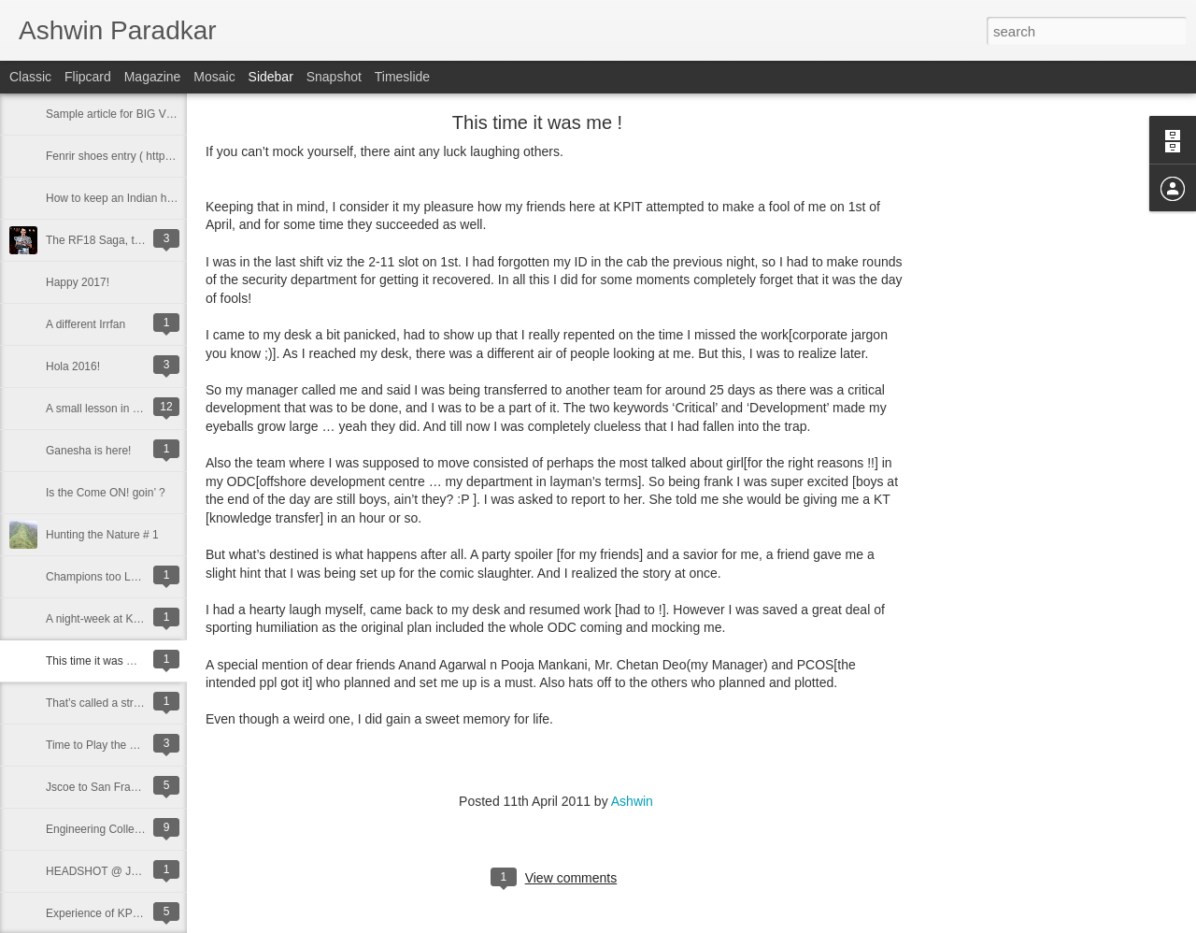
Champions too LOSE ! (103, 576)
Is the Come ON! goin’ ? (105, 492)
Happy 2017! (77, 282)
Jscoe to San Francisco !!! (110, 787)
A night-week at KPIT (98, 618)
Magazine (152, 76)
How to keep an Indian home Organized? (147, 198)
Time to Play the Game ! (106, 745)
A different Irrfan (85, 324)
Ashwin (632, 801)
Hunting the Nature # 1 (102, 534)
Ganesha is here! (88, 450)
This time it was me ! (97, 660)
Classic (30, 76)
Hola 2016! (73, 366)
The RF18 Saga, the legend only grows (143, 240)
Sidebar (271, 76)
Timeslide (402, 76)
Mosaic (214, 76)
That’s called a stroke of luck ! (119, 703)
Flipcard (87, 76)
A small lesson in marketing (113, 408)
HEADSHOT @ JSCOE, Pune (120, 871)
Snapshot (334, 76)
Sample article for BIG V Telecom (128, 114)
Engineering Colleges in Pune (119, 829)
